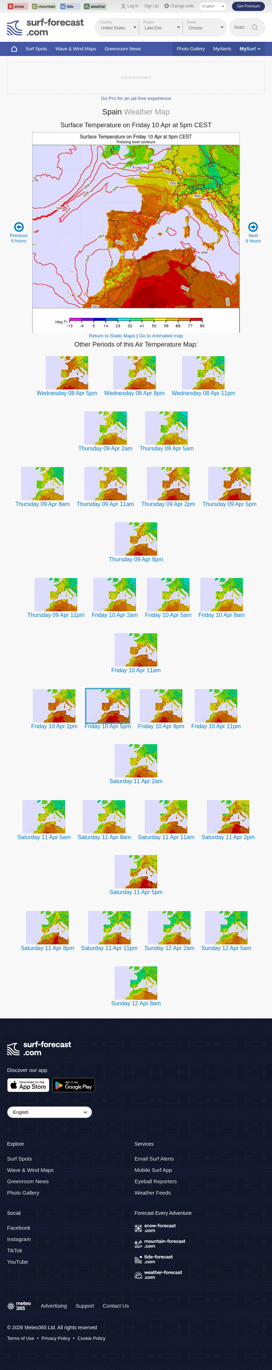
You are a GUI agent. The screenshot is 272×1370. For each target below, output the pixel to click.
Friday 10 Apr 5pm (108, 726)
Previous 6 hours (19, 232)
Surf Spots (36, 48)
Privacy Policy (55, 1338)
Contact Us (116, 1306)
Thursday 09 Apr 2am (105, 448)
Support (84, 1306)
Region (149, 22)
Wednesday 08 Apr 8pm (134, 393)
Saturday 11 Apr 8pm (47, 948)
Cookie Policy (92, 1338)
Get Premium (248, 6)
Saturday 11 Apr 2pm (228, 837)
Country (106, 22)
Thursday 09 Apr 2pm (168, 504)
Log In (133, 6)
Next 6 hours (253, 232)
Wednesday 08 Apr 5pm (67, 393)
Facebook (18, 1228)
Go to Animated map (161, 335)
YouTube (17, 1262)
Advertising (54, 1306)
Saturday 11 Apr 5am (43, 837)
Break (191, 22)
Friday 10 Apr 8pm (161, 726)
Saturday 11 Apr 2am (136, 781)
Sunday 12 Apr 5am (226, 948)
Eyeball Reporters (156, 1181)
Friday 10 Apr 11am (136, 670)
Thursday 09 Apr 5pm (229, 504)
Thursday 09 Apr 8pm (136, 559)
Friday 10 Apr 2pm (54, 726)
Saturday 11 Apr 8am (104, 837)
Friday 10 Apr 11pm (216, 726)
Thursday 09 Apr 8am (43, 504)
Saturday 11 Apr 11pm (109, 948)
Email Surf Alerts (154, 1159)
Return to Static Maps (112, 335)
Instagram (19, 1239)
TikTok (14, 1250)
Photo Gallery (191, 48)
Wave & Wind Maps (76, 48)
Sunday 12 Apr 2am (169, 948)
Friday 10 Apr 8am (221, 615)
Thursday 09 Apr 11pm (56, 615)
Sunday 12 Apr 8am (136, 1003)
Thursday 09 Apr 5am (167, 448)
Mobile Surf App (153, 1170)
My (250, 49)
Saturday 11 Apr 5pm (136, 892)
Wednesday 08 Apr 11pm (203, 393)
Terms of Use (20, 1338)
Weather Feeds (153, 1193)
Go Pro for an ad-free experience (136, 98)
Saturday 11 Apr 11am (166, 837)
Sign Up (151, 6)
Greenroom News (122, 48)
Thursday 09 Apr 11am (105, 504)
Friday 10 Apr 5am (168, 615)
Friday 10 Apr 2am (115, 615)
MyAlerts (222, 48)
